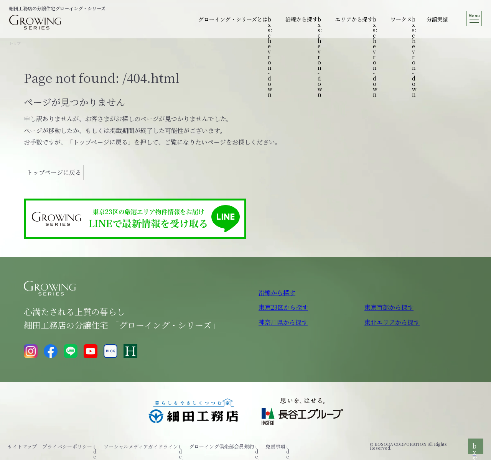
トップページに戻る (100, 142)
